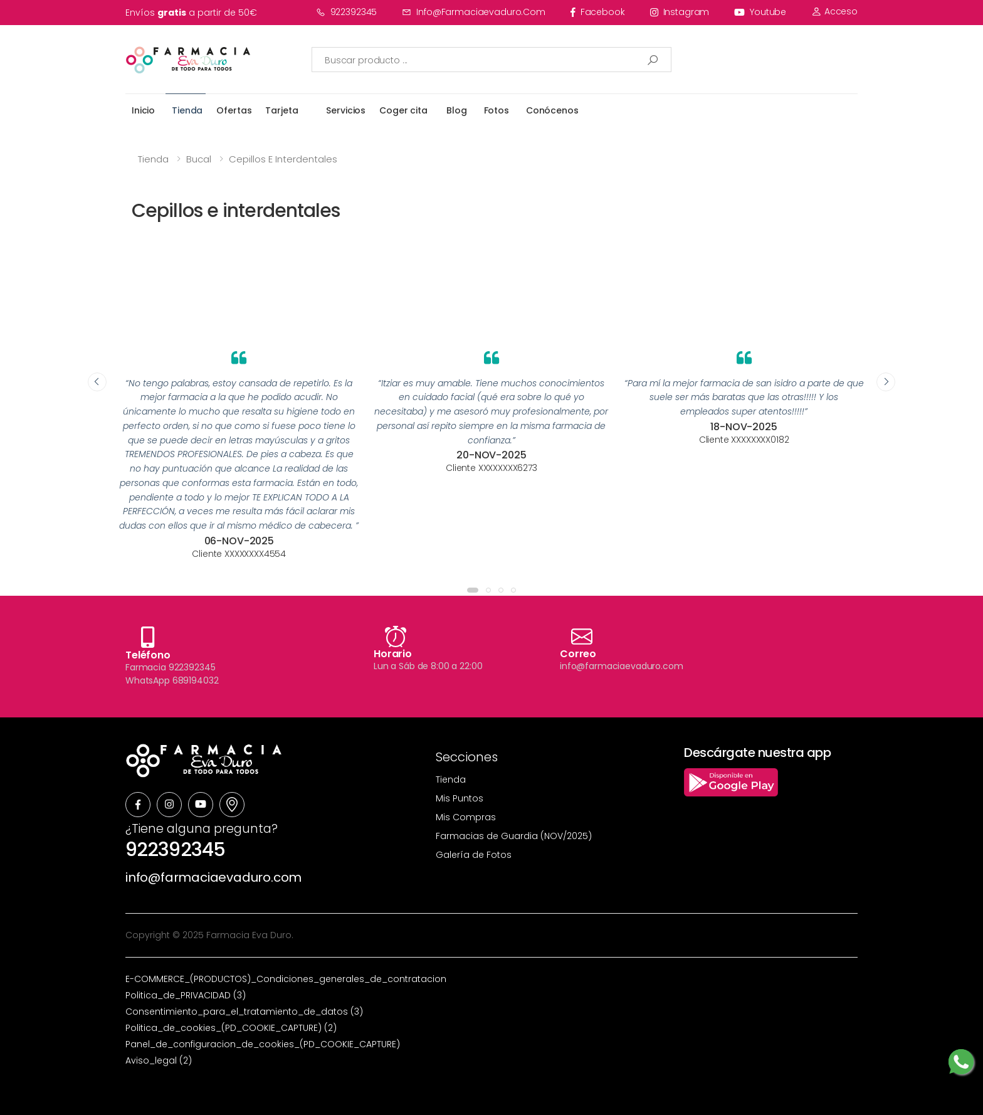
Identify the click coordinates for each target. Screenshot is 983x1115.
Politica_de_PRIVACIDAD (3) (185, 995)
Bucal (198, 159)
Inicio (143, 110)
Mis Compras (466, 817)
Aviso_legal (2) (158, 1060)
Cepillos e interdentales (283, 159)
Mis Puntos (459, 798)
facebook (597, 12)
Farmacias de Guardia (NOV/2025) (514, 836)
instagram (680, 12)
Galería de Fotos (474, 854)
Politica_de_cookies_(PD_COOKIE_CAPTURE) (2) (231, 1028)
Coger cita (403, 110)
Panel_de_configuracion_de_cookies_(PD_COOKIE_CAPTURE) (262, 1044)
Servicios (345, 110)
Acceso (834, 11)
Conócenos (552, 110)
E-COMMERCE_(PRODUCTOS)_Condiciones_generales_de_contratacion (285, 979)
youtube (760, 12)
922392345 (346, 12)
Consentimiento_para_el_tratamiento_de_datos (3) (244, 1011)
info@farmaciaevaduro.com (473, 12)
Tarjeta (281, 110)
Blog (456, 110)
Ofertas (233, 110)
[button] (472, 590)
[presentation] (97, 382)
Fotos (496, 110)
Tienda (187, 110)
